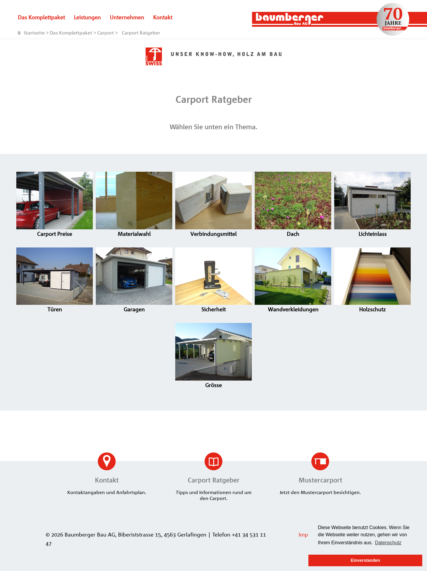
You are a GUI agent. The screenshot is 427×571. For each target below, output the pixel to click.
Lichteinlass (372, 230)
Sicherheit (213, 306)
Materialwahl (134, 230)
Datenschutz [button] (388, 542)
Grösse (213, 381)
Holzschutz (372, 306)
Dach (293, 230)
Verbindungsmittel (213, 230)
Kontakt (162, 17)
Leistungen (87, 17)
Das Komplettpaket (41, 17)
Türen (54, 306)
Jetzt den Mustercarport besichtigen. (320, 474)
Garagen (134, 306)
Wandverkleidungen (293, 306)
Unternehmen (127, 17)
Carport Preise (54, 230)
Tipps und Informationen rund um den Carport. (213, 476)
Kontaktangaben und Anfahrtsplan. (106, 474)
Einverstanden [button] (365, 560)
